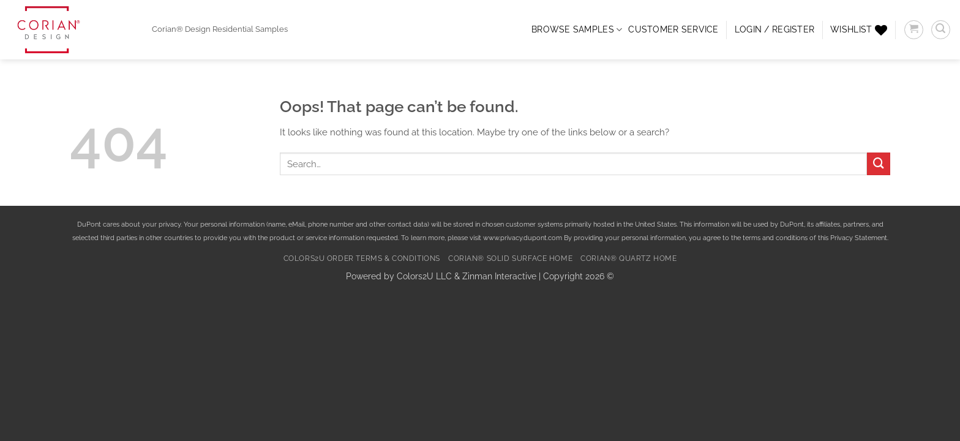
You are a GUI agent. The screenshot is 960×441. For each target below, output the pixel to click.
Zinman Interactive (499, 276)
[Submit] (878, 164)
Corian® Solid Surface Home (510, 258)
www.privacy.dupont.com (522, 238)
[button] (774, 29)
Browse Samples (576, 30)
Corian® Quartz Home (628, 258)
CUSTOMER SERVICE (673, 29)
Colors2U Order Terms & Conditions (361, 258)
